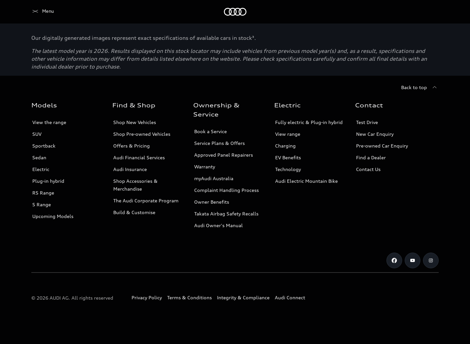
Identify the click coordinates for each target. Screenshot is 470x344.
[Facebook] (394, 260)
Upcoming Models (52, 216)
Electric (40, 169)
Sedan (39, 157)
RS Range (43, 192)
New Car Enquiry (375, 134)
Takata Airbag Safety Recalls (226, 213)
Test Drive (367, 122)
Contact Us (368, 169)
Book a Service (210, 131)
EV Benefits (288, 157)
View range (287, 134)
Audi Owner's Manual (218, 225)
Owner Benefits (211, 202)
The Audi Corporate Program (146, 200)
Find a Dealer (371, 157)
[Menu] (42, 12)
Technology (288, 169)
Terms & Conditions (189, 297)
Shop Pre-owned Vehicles (141, 134)
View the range (49, 122)
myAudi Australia (213, 178)
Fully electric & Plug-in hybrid (309, 122)
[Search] (431, 12)
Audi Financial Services (139, 157)
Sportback (43, 146)
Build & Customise (134, 212)
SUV (36, 134)
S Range (41, 204)
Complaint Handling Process (226, 190)
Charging (285, 146)
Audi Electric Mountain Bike (306, 181)
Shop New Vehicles (134, 122)
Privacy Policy (147, 297)
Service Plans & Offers (219, 143)
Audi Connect (290, 297)
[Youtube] (412, 260)
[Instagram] (431, 260)
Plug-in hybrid (48, 181)
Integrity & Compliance (243, 297)
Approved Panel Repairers (223, 155)
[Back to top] (420, 87)
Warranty (204, 166)
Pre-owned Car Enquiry (382, 146)
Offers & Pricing (131, 146)
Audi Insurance (130, 169)
